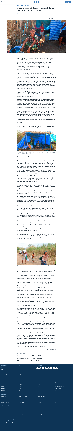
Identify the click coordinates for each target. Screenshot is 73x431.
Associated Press (20, 13)
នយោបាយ (20, 382)
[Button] (49, 19)
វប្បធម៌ (38, 386)
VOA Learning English (41, 396)
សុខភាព (20, 388)
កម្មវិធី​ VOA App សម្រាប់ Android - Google (26, 422)
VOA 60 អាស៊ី (3, 376)
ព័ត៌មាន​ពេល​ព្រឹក (21, 367)
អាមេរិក (2, 386)
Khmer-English (58, 388)
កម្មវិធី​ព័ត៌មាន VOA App (5, 402)
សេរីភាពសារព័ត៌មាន (58, 384)
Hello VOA (21, 372)
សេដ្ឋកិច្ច (20, 384)
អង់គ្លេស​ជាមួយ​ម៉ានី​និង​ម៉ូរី (5, 396)
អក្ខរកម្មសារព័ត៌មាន (58, 382)
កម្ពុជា (2, 382)
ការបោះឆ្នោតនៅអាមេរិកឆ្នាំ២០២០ (60, 386)
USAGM (2, 414)
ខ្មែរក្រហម (38, 388)
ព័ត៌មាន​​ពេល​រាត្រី (21, 370)
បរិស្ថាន (38, 382)
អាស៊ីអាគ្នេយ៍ (3, 390)
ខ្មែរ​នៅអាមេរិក (3, 388)
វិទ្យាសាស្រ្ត (38, 384)
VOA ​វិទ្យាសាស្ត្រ (4, 374)
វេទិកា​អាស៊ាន (21, 376)
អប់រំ (19, 390)
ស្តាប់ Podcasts (21, 402)
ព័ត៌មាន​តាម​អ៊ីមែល (40, 402)
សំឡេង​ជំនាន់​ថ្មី (21, 374)
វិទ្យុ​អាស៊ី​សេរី (39, 416)
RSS (55, 402)
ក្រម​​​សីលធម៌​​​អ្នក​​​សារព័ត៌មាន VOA (42, 408)
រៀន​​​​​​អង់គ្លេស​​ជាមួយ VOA (23, 396)
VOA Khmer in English (23, 5)
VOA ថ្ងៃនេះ (3, 372)
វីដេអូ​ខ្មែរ (2, 367)
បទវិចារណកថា (57, 390)
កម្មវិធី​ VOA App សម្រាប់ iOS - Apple (7, 422)
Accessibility (39, 414)
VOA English (21, 414)
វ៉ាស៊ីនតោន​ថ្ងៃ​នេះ (4, 370)
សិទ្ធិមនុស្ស (20, 386)
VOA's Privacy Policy (23, 416)
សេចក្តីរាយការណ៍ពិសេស (41, 390)
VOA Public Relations (5, 416)
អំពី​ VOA (2, 408)
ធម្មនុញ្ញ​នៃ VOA (21, 408)
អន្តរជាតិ (2, 384)
